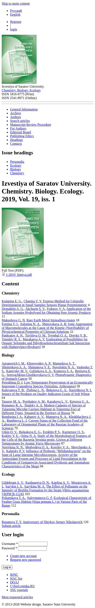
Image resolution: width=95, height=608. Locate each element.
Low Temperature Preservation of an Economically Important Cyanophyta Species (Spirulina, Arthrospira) (47, 384)
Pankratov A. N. (12, 335)
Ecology (15, 165)
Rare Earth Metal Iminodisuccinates (51, 320)
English (15, 14)
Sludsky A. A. (33, 405)
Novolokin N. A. (63, 367)
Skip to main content (16, 3)
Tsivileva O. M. (35, 335)
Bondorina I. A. (12, 417)
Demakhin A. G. (13, 309)
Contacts (16, 143)
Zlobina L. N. (35, 390)
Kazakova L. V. (57, 401)
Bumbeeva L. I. (17, 420)
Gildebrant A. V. (13, 482)
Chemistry (17, 173)
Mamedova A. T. (64, 363)
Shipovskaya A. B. (54, 324)
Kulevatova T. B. (13, 390)
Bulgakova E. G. (30, 432)
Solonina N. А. (30, 324)
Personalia (17, 161)
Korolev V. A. (60, 447)
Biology (15, 169)
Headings (16, 140)
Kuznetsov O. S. (73, 432)
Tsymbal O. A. (57, 335)
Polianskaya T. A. (13, 498)
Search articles (20, 121)
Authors (15, 117)
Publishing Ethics (22, 136)
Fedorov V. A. (56, 309)
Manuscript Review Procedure (30, 124)
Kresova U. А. (79, 401)
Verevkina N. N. (13, 447)
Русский (16, 10)
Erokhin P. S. (52, 432)
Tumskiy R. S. (11, 339)
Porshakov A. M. (34, 401)
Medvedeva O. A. (37, 447)
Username (10, 544)
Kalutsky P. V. (15, 451)
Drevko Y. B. (78, 335)
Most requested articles (17, 597)
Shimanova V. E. (39, 367)
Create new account (23, 556)
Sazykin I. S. (14, 486)
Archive (15, 113)
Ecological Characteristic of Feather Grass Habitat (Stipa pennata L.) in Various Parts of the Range (46, 501)
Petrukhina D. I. (12, 382)
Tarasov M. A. (11, 401)
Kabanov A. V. (34, 417)
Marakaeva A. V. (34, 339)
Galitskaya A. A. (40, 371)
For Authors (18, 128)
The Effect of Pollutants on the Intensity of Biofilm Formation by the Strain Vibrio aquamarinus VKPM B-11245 (45, 490)
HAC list (16, 578)
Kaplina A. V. (60, 482)
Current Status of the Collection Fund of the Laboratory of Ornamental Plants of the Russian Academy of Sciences (45, 424)
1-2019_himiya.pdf (19, 274)
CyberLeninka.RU (22, 586)
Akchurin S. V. (35, 309)
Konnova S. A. (63, 371)
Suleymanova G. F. (40, 498)
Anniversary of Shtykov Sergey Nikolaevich (52, 522)
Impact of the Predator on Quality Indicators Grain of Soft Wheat (46, 394)
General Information (24, 109)
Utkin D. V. (9, 432)
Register (15, 21)
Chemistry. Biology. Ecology (21, 90)
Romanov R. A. (12, 405)
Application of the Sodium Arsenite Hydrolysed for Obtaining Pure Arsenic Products (46, 310)
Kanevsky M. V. (17, 371)
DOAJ (14, 582)
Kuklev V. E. (10, 436)
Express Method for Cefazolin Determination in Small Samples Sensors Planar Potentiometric (44, 303)
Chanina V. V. (33, 301)
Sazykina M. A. (34, 486)
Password (9, 548)
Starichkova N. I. (80, 390)
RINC (14, 574)
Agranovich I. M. (13, 363)
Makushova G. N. (14, 320)
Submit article (11, 526)
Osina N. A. (29, 436)
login (13, 29)
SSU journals (19, 590)
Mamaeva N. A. (56, 417)
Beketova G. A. (56, 390)
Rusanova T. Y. (12, 522)
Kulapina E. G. (12, 301)
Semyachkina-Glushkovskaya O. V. (31, 375)
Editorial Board (20, 132)
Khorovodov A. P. (39, 363)
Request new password (25, 559)
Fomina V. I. (10, 324)
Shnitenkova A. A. (14, 367)
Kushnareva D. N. (37, 482)
